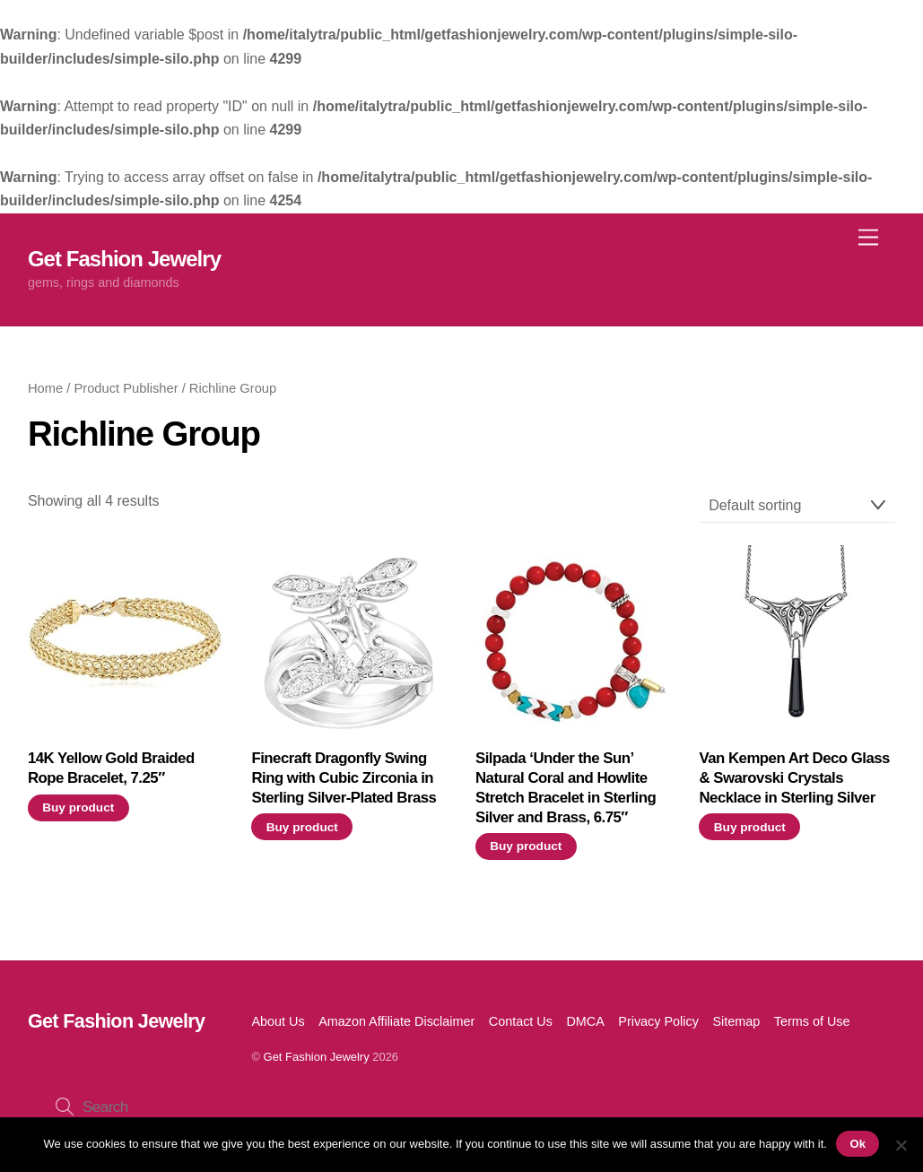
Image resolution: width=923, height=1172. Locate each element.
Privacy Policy (658, 1021)
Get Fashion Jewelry (317, 1056)
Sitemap (736, 1021)
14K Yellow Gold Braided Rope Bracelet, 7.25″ (111, 768)
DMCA (585, 1021)
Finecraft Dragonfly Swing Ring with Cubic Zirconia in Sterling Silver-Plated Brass (343, 778)
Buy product (78, 807)
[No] (901, 1145)
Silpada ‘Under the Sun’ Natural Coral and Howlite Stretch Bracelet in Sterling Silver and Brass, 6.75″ (565, 787)
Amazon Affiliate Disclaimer (396, 1021)
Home (45, 388)
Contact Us (521, 1021)
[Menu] (868, 237)
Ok (858, 1143)
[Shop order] (798, 506)
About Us (277, 1021)
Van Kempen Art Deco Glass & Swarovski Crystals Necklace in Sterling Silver (794, 778)
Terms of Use (812, 1021)
